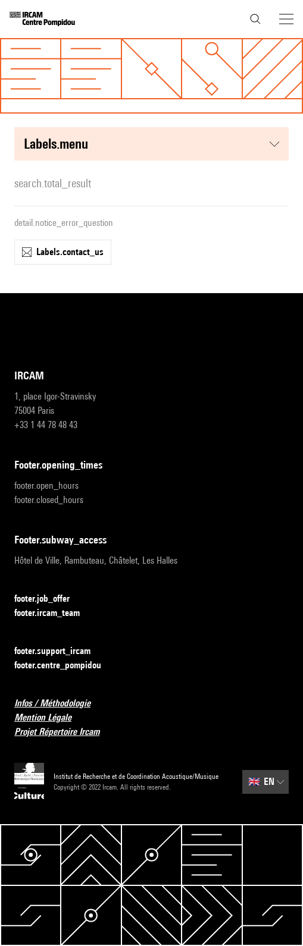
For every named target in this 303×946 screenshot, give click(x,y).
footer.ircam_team (54, 613)
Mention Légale (50, 718)
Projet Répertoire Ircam (64, 732)
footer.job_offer (49, 599)
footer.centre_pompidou (64, 665)
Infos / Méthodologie (59, 703)
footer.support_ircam (59, 651)
